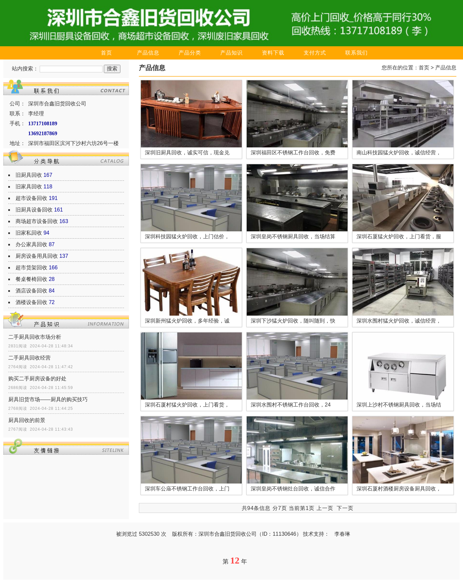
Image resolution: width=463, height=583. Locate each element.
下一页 (345, 508)
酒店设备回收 (31, 290)
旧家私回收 (29, 233)
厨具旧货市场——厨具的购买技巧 (48, 399)
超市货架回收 (31, 267)
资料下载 (273, 53)
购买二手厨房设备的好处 (37, 378)
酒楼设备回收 (31, 302)
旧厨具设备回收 (34, 210)
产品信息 (148, 53)
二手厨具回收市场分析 (34, 337)
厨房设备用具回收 (37, 256)
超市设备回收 (31, 198)
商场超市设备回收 (37, 221)
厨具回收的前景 (26, 420)
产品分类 (190, 53)
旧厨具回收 (29, 175)
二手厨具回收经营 (29, 358)
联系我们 (356, 53)
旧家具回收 (29, 186)
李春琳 (342, 534)
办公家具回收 (31, 244)
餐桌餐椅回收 (31, 279)
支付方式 (315, 53)
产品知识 (231, 53)
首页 (106, 53)
